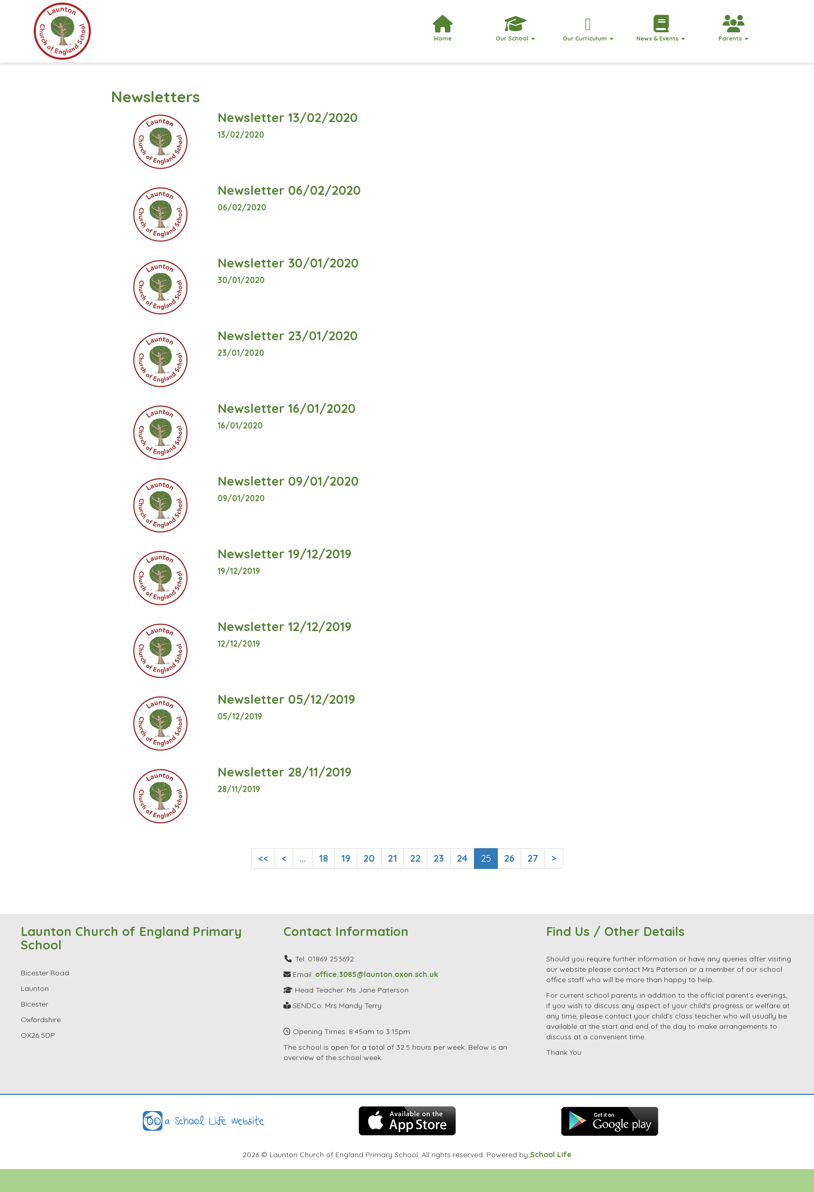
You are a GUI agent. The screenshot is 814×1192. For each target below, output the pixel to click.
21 (392, 858)
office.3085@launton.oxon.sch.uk (376, 974)
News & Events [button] (660, 29)
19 (345, 858)
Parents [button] (733, 29)
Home (443, 29)
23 (438, 858)
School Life (551, 1154)
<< (263, 858)
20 (369, 858)
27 (532, 858)
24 (462, 858)
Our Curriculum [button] (588, 29)
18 (323, 858)
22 (415, 858)
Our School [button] (515, 29)
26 (509, 858)
